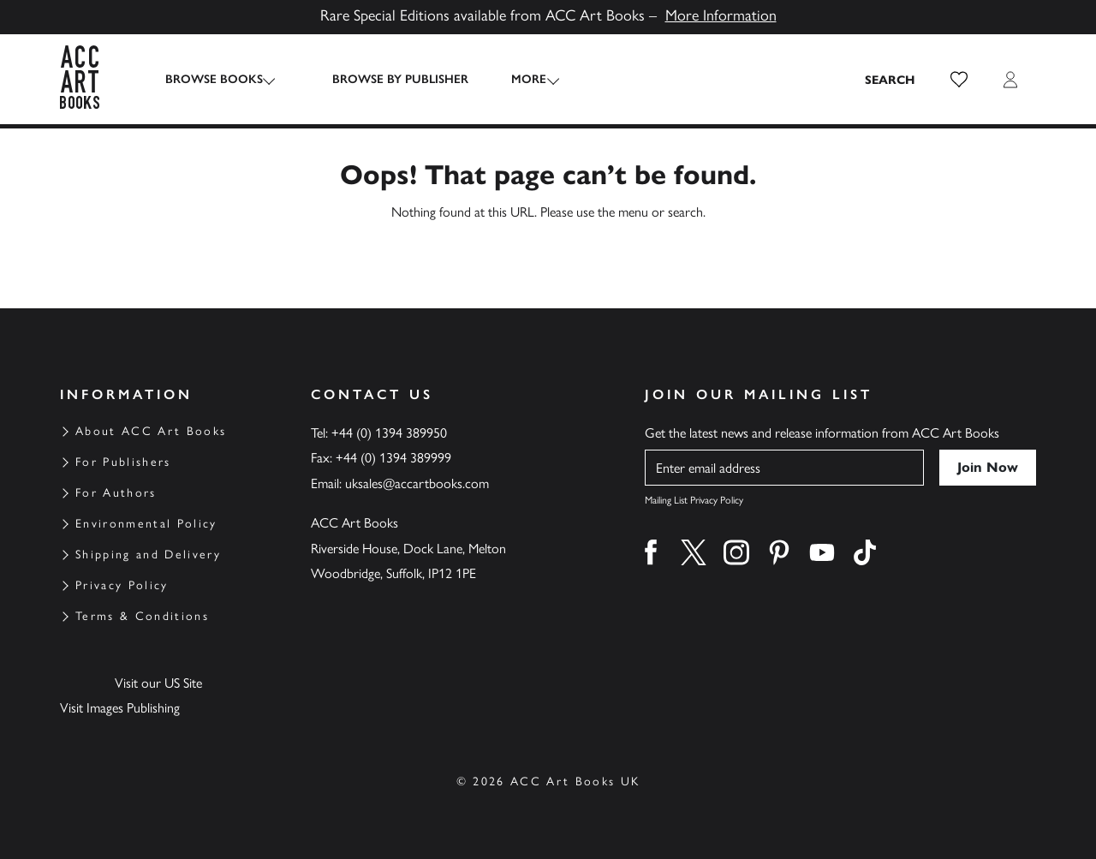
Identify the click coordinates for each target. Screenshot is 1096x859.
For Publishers (123, 462)
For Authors (116, 493)
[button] (959, 79)
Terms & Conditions (142, 616)
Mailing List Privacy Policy (694, 500)
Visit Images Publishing (120, 708)
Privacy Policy (122, 585)
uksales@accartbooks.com (417, 483)
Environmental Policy (146, 523)
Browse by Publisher (387, 79)
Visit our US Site (158, 683)
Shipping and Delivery (148, 554)
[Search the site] (890, 79)
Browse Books (214, 79)
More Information (721, 15)
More (515, 79)
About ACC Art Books (150, 431)
